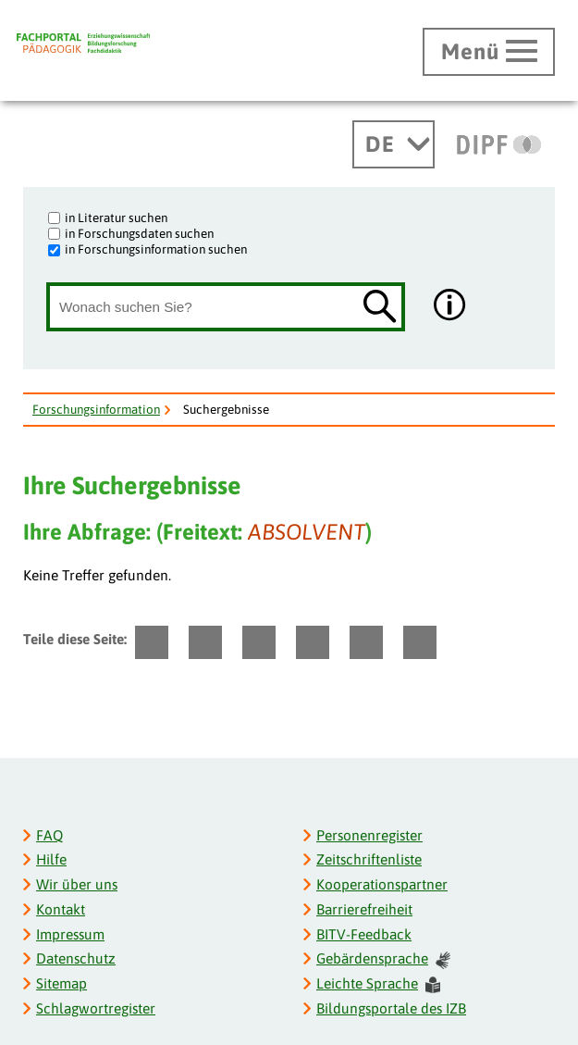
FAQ (49, 835)
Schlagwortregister (95, 1008)
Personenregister (369, 835)
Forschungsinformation (96, 409)
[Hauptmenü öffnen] (489, 52)
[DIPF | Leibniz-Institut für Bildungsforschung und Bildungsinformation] (499, 144)
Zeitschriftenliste (369, 859)
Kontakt (60, 909)
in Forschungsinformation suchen (156, 249)
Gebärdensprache (382, 959)
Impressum (70, 934)
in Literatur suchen (116, 217)
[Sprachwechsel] (393, 144)
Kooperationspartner (382, 884)
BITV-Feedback (364, 934)
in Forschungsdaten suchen (139, 233)
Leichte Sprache (378, 984)
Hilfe (51, 859)
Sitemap (61, 983)
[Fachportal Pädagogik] (83, 43)
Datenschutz (76, 958)
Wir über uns (76, 884)
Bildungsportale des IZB (391, 1008)
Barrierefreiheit (364, 909)
